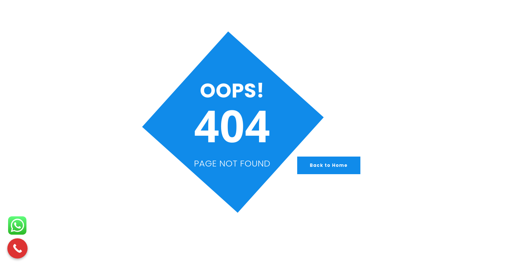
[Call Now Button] (17, 248)
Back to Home (329, 165)
